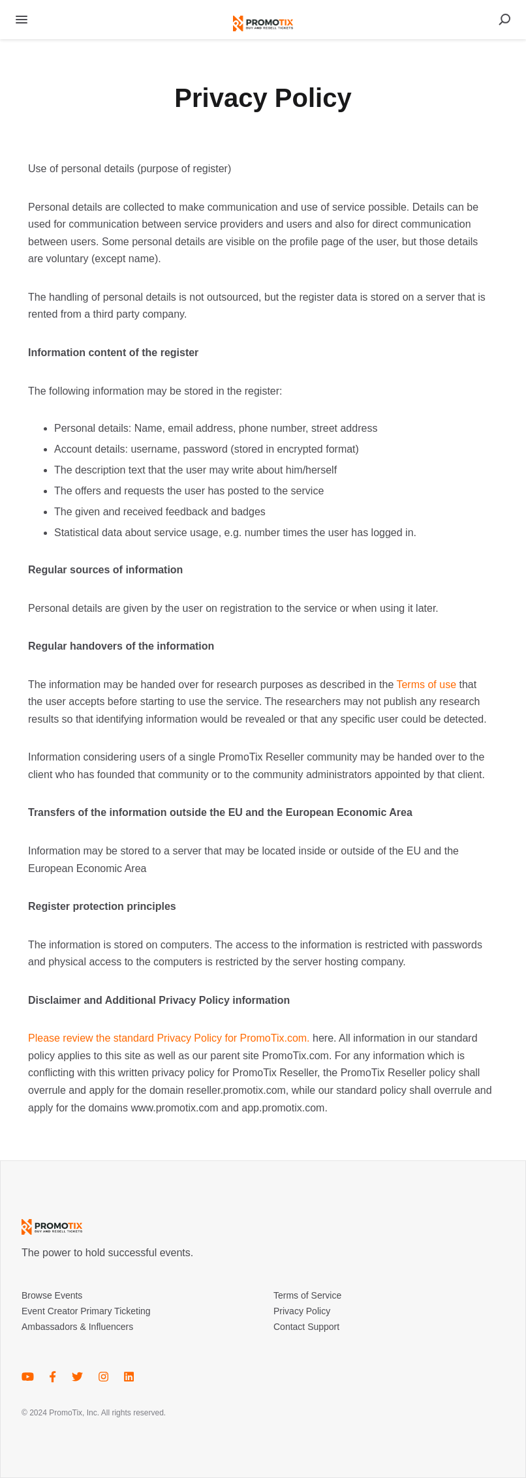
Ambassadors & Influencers (77, 1326)
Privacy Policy (301, 1311)
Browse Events (52, 1295)
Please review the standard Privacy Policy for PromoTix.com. (169, 1038)
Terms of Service (307, 1295)
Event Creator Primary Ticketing (86, 1311)
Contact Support (306, 1326)
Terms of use (426, 684)
